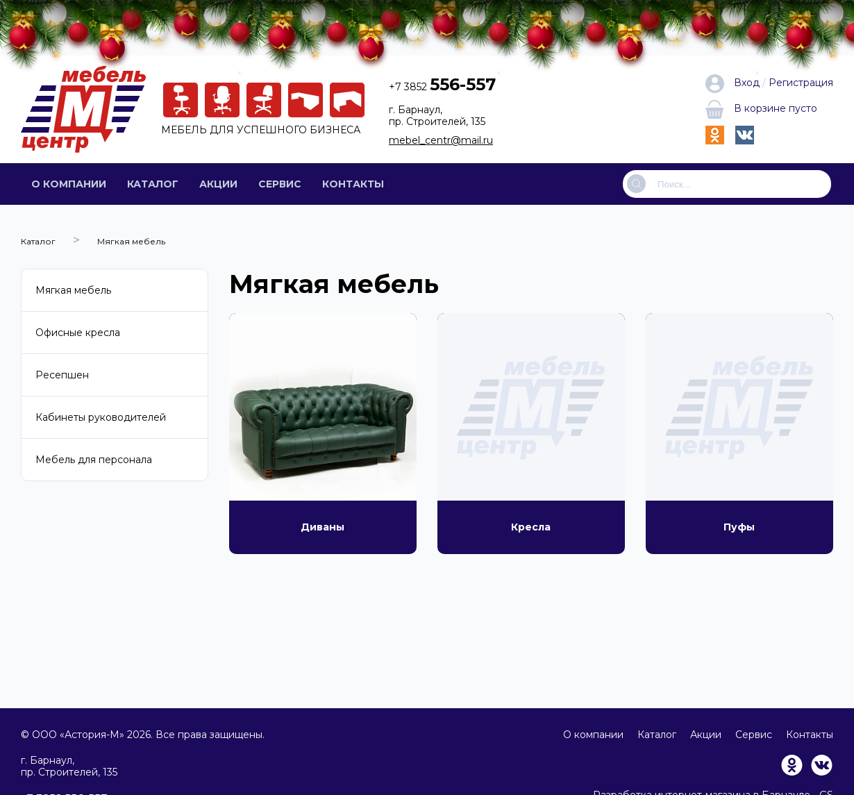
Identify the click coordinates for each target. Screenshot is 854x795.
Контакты (353, 184)
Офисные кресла (77, 332)
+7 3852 (442, 87)
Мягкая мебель (73, 290)
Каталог (152, 184)
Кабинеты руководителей (100, 417)
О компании (68, 184)
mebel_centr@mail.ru (441, 140)
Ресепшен (62, 375)
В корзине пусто (761, 108)
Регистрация (801, 82)
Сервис (279, 184)
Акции (218, 184)
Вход (733, 82)
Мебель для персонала (93, 459)
